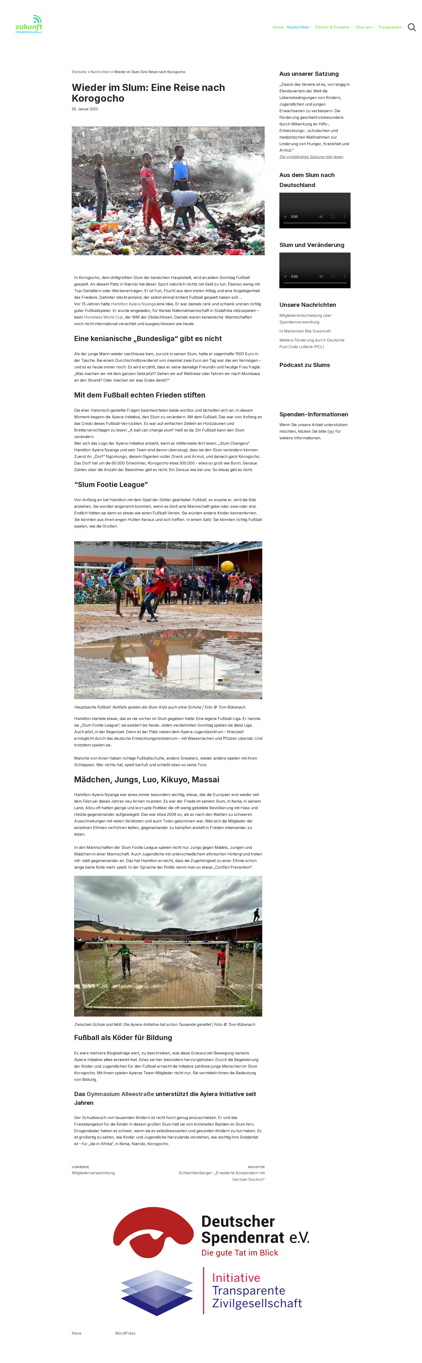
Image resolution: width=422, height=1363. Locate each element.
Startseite (79, 72)
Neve (76, 1356)
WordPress (125, 1356)
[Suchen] (412, 27)
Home (277, 27)
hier (331, 432)
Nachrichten (100, 72)
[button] (311, 27)
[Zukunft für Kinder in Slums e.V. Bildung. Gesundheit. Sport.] (26, 27)
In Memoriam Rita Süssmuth (305, 331)
